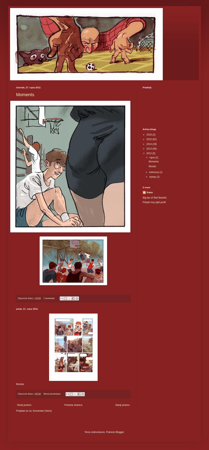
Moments (25, 94)
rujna (152, 157)
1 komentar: (49, 298)
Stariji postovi (122, 405)
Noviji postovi (24, 405)
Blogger (120, 432)
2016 (150, 134)
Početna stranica (73, 405)
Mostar (152, 166)
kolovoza (154, 172)
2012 (150, 153)
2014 (150, 144)
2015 (150, 139)
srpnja (153, 176)
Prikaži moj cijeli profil (154, 202)
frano (150, 192)
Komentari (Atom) (42, 410)
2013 (150, 148)
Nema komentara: (52, 394)
